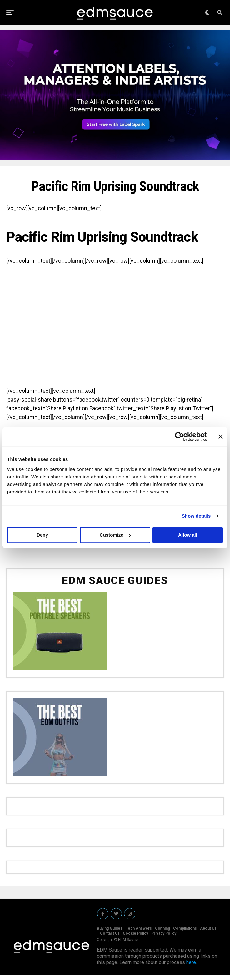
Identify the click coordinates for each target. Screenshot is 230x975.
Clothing (162, 928)
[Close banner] (220, 436)
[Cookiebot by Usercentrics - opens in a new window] (179, 436)
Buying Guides (109, 928)
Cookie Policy (135, 933)
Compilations (185, 928)
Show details (196, 515)
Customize (115, 535)
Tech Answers (139, 928)
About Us (208, 928)
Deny (42, 535)
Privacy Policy (163, 933)
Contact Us (110, 933)
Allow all (187, 535)
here (191, 962)
